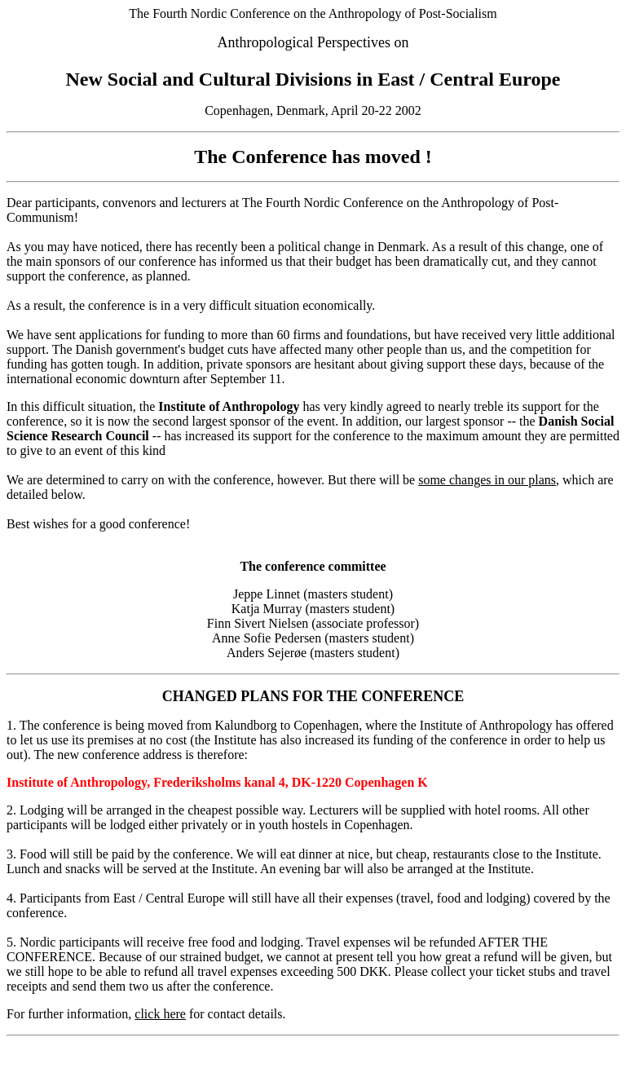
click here (160, 1014)
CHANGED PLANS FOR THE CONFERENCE (313, 696)
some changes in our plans (487, 480)
